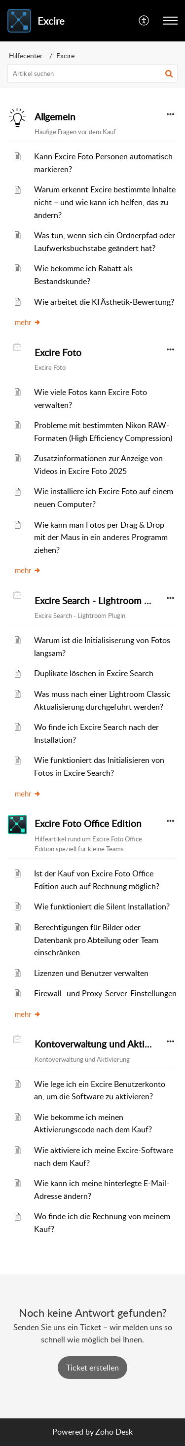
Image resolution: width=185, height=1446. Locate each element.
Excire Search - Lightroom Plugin (102, 600)
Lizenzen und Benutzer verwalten (91, 973)
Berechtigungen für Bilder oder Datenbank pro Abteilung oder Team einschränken (96, 940)
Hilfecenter (25, 55)
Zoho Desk (114, 1431)
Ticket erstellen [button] (92, 1367)
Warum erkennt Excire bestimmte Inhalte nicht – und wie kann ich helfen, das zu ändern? (105, 202)
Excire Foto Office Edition (88, 823)
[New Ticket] (92, 1367)
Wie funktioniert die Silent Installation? (102, 906)
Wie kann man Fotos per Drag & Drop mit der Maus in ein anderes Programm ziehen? (101, 537)
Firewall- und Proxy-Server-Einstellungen (105, 993)
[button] (144, 20)
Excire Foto (58, 352)
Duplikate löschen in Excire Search (93, 673)
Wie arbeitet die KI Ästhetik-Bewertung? (104, 301)
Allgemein (55, 116)
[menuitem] (144, 20)
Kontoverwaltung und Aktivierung (105, 1044)
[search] (92, 73)
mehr (28, 322)
